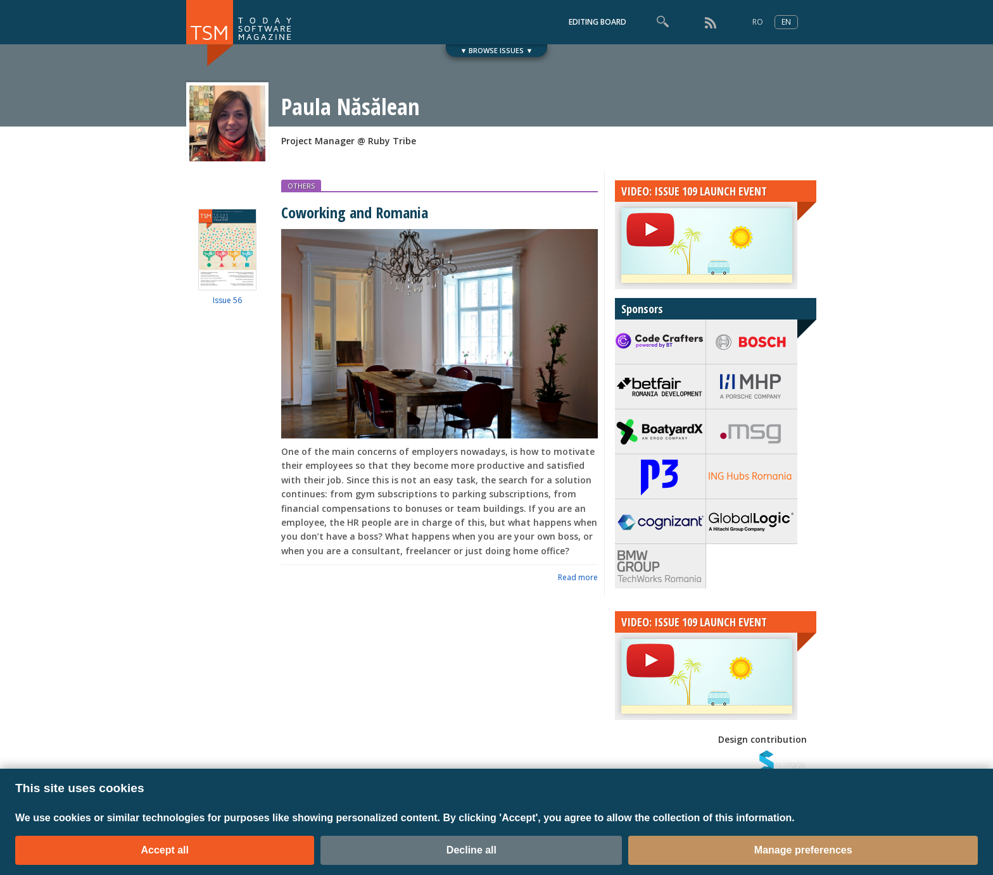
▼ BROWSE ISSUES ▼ (496, 50)
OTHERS (301, 185)
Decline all (471, 850)
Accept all (165, 850)
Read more (578, 577)
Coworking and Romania (354, 212)
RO (757, 21)
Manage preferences (803, 850)
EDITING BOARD (597, 21)
